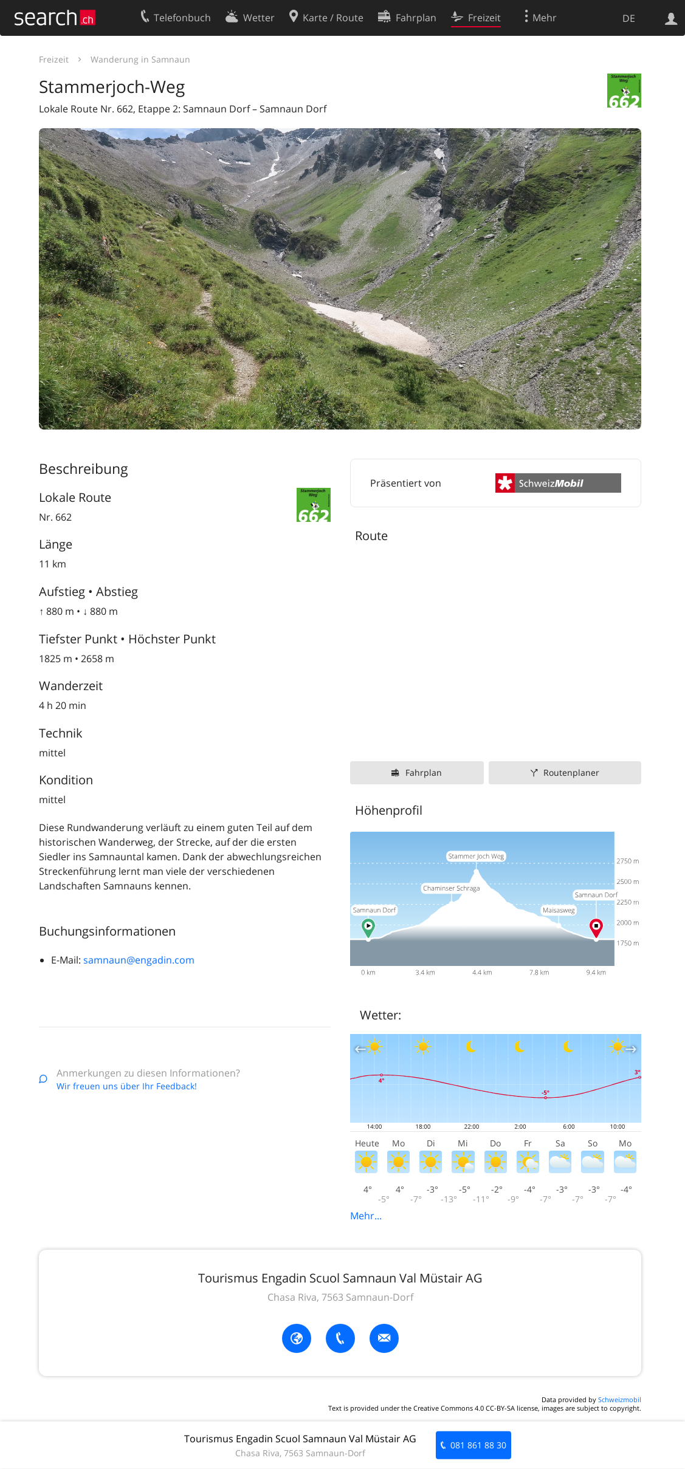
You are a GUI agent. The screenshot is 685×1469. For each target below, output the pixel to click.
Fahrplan (423, 772)
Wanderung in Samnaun (140, 59)
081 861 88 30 (478, 1445)
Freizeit (54, 59)
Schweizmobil (619, 1399)
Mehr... (366, 1215)
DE (628, 18)
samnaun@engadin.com (138, 960)
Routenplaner (571, 772)
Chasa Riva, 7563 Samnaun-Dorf (340, 1297)
